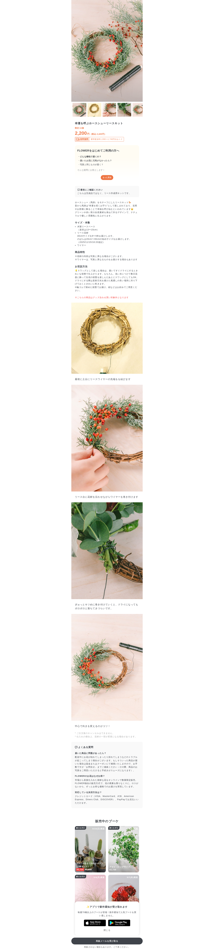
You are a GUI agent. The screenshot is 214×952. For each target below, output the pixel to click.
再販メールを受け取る (107, 941)
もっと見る (107, 177)
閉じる (107, 930)
